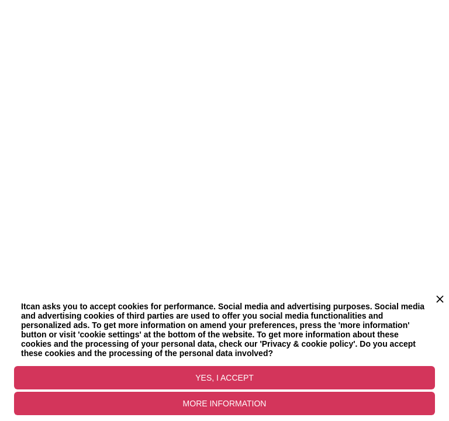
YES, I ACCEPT (224, 377)
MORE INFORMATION (225, 403)
